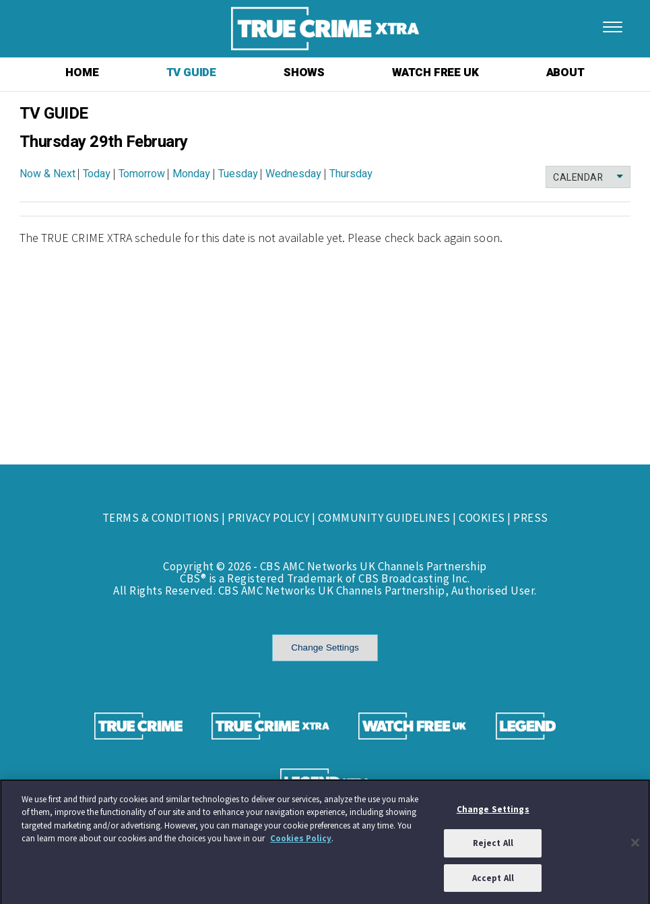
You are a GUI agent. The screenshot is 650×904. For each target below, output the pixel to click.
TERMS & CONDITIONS (161, 517)
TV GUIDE (191, 72)
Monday (191, 174)
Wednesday (293, 174)
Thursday (350, 174)
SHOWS (304, 72)
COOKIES (482, 517)
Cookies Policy (300, 841)
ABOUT (565, 72)
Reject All (493, 846)
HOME (81, 72)
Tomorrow (142, 174)
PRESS (530, 517)
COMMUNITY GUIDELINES (384, 517)
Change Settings (325, 647)
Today (96, 174)
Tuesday (238, 174)
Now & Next (47, 174)
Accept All (493, 881)
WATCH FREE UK (435, 72)
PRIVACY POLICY (268, 517)
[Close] (635, 845)
